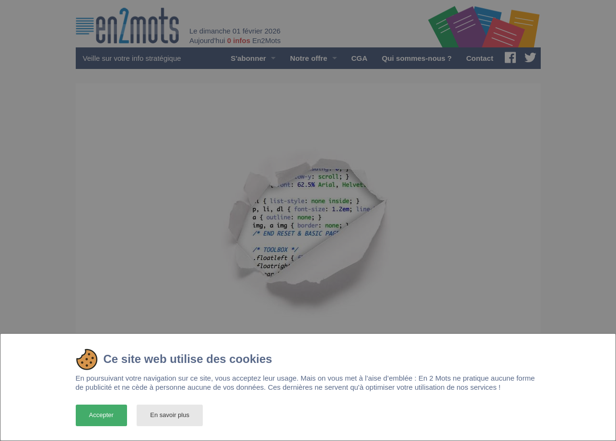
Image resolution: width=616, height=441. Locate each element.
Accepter (101, 414)
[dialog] (308, 387)
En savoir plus (169, 414)
